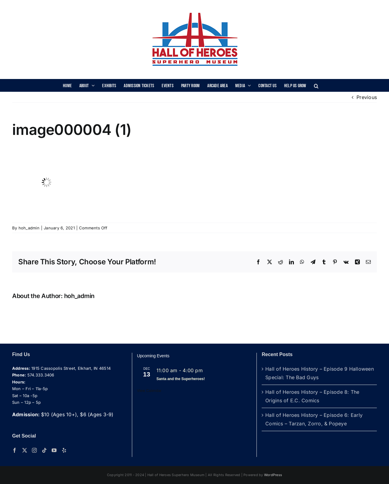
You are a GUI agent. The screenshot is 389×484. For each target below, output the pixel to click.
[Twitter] (24, 450)
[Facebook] (14, 450)
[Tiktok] (44, 450)
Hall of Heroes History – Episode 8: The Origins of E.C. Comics (312, 396)
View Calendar (149, 391)
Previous (366, 97)
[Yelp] (64, 450)
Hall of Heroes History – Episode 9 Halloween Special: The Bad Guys (319, 373)
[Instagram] (34, 450)
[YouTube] (54, 450)
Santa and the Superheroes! (181, 379)
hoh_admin (29, 227)
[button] (316, 85)
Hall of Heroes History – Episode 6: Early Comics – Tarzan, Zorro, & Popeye (314, 419)
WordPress (273, 475)
